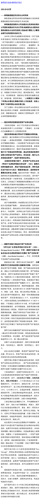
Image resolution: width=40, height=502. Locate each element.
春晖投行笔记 (17, 2)
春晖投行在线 (6, 2)
